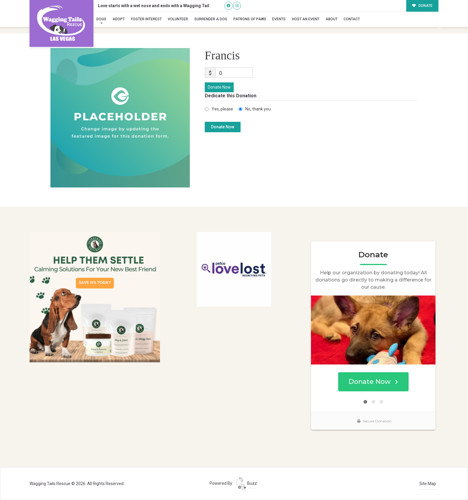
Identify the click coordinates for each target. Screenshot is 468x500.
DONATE (422, 6)
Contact (352, 19)
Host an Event (305, 19)
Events (279, 19)
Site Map (427, 483)
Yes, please (222, 109)
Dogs (101, 19)
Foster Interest (146, 19)
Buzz (246, 483)
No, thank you (258, 109)
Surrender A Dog (210, 19)
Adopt (119, 19)
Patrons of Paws (249, 19)
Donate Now (219, 87)
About (332, 19)
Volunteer (178, 19)
